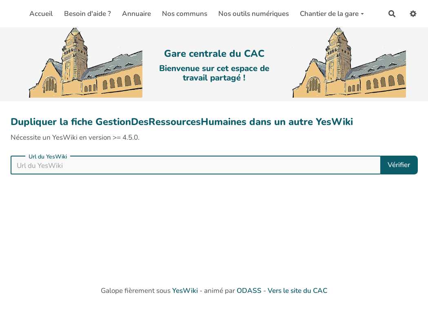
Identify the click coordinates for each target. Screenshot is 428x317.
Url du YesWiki (48, 157)
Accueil (41, 13)
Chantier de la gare (332, 13)
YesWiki (185, 290)
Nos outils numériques (253, 13)
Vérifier (399, 165)
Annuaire (136, 13)
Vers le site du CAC (297, 290)
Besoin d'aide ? (87, 13)
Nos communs (184, 13)
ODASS (249, 290)
